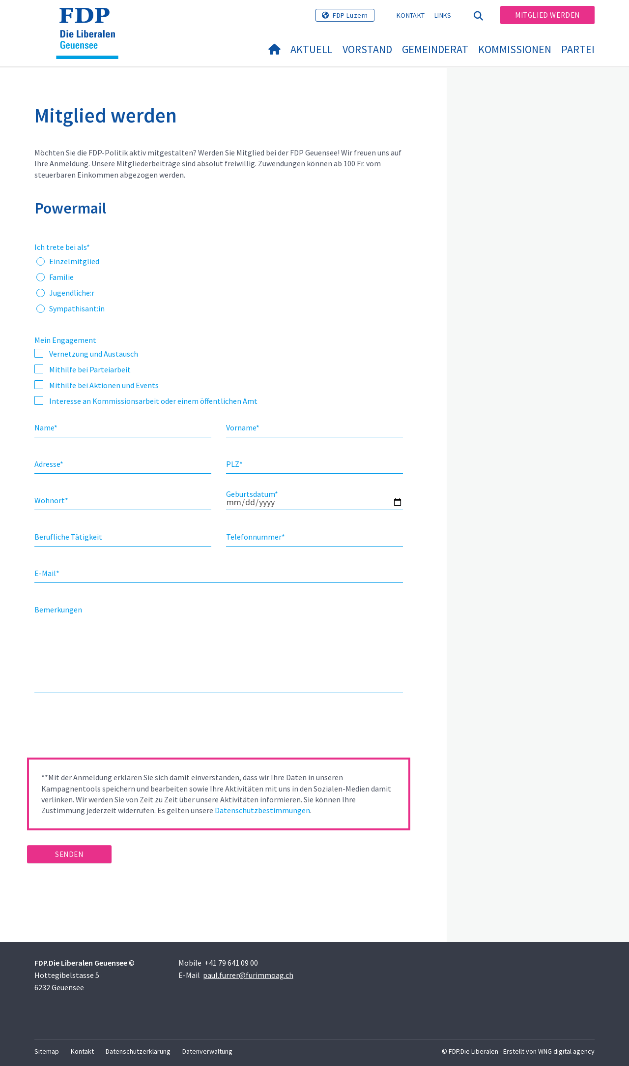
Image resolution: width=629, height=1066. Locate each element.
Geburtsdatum (252, 494)
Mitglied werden (547, 15)
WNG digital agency (566, 1051)
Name (45, 427)
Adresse (48, 464)
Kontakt (411, 15)
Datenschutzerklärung (138, 1051)
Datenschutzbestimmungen (262, 810)
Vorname (242, 427)
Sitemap (46, 1051)
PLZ (234, 464)
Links (443, 15)
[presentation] (101, 728)
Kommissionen (514, 49)
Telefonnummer (255, 537)
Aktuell (311, 49)
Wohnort (51, 500)
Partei (578, 49)
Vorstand (367, 49)
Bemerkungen (58, 609)
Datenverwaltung (207, 1051)
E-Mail (46, 573)
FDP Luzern (350, 15)
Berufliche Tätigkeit (68, 537)
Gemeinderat (435, 49)
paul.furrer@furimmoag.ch (248, 975)
